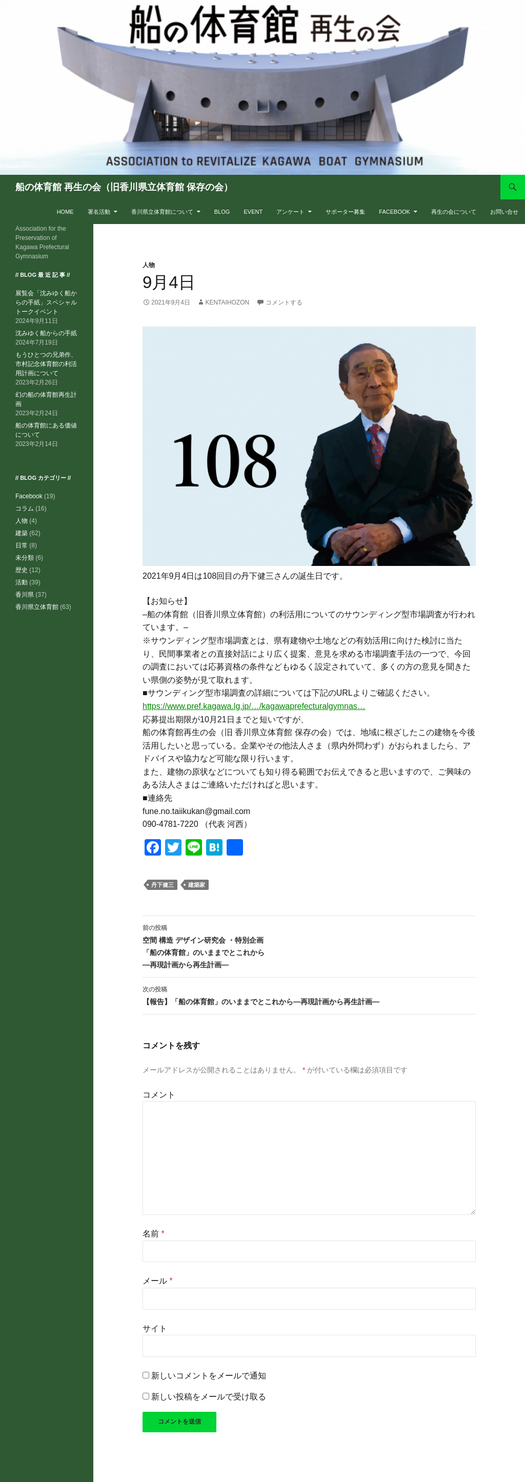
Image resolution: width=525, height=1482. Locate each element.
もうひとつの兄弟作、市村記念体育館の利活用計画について (46, 364)
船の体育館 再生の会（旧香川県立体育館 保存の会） (124, 187)
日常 (21, 545)
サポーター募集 (345, 212)
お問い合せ (504, 212)
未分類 (24, 557)
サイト (155, 1328)
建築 (21, 533)
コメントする (284, 302)
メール (158, 1280)
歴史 (21, 570)
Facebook (394, 212)
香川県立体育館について (162, 212)
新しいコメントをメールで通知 (208, 1375)
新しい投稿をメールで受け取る (208, 1396)
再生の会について (453, 212)
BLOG (222, 212)
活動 (21, 582)
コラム (24, 508)
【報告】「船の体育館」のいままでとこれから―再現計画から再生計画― (309, 994)
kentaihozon (227, 302)
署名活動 (99, 212)
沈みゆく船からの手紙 (46, 333)
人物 (149, 265)
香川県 (24, 594)
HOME (65, 212)
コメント (159, 1094)
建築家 (196, 885)
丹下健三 (162, 885)
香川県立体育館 (36, 607)
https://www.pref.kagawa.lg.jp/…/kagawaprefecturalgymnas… (254, 706)
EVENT (253, 212)
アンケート (290, 212)
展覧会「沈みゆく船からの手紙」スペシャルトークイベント (46, 302)
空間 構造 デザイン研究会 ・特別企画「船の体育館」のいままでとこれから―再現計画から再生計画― (309, 945)
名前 (154, 1233)
